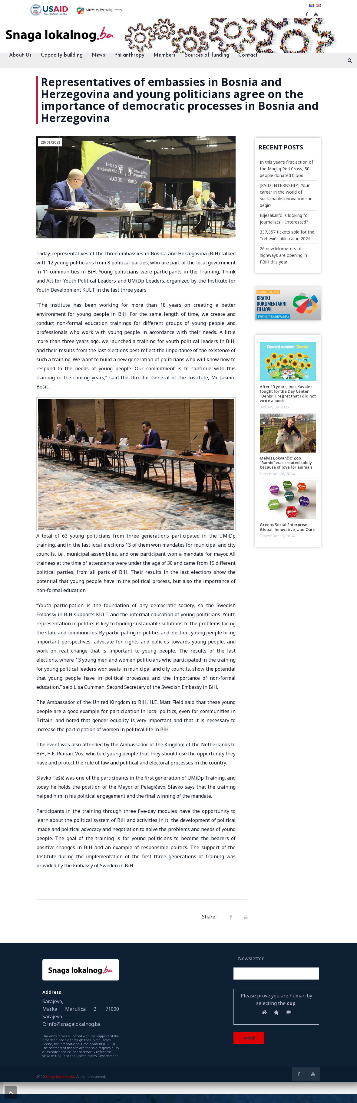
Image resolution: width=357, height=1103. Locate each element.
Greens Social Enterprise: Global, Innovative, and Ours (287, 527)
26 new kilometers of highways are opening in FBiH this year (283, 255)
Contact (248, 55)
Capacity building (62, 55)
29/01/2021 (51, 142)
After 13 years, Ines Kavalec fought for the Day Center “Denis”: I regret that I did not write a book (288, 393)
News (98, 55)
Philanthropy (129, 55)
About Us (20, 55)
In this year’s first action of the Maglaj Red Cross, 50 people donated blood (286, 168)
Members (164, 55)
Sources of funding (207, 55)
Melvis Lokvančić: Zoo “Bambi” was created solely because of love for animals (286, 462)
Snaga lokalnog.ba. (60, 1076)
